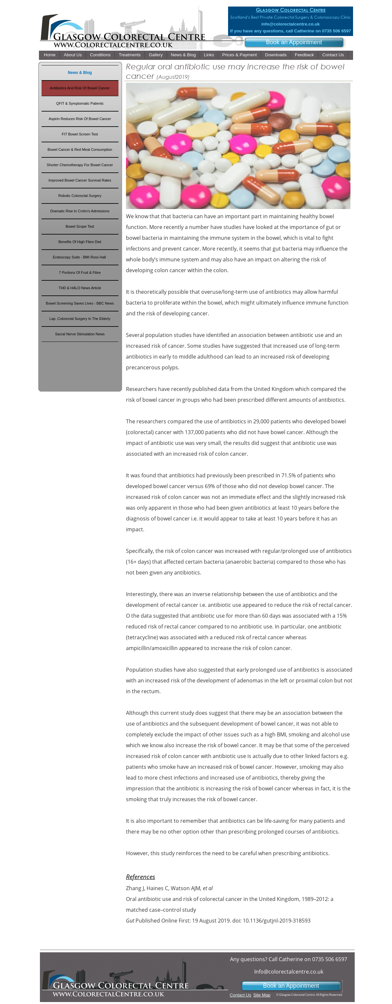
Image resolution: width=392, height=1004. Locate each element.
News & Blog (183, 54)
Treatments (130, 54)
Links (209, 54)
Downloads (276, 54)
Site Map (261, 995)
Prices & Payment (239, 54)
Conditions (100, 54)
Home (50, 54)
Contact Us (333, 54)
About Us (73, 54)
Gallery (156, 54)
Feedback (304, 54)
